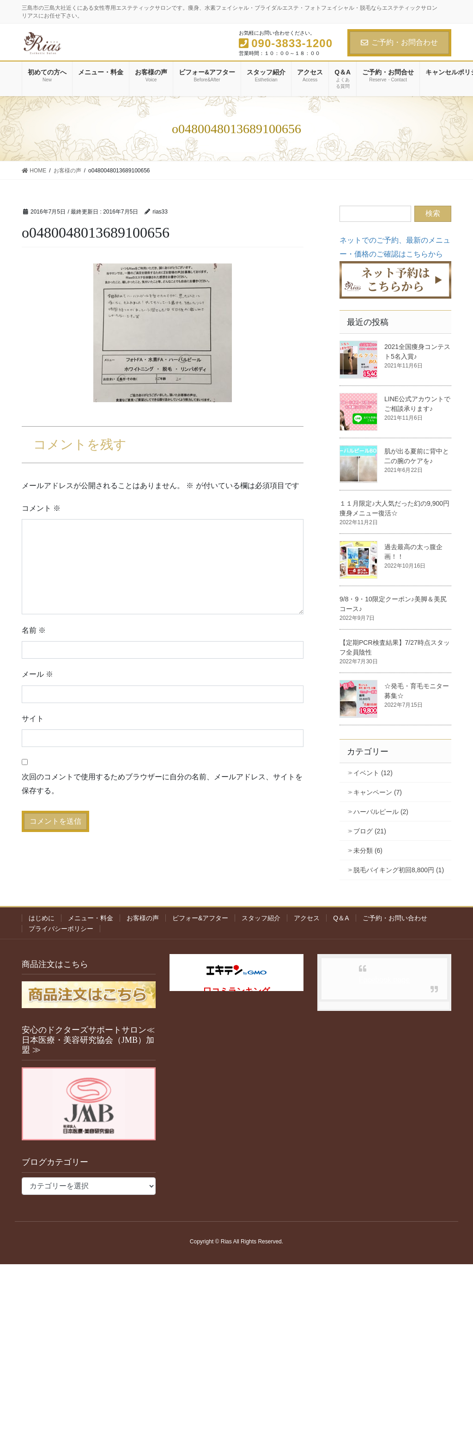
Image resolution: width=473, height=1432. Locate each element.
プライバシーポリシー (61, 928)
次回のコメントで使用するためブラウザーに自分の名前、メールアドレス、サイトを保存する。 (162, 784)
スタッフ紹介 (261, 918)
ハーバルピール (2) (380, 811)
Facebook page (384, 980)
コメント (41, 508)
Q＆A (341, 918)
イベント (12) (373, 773)
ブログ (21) (369, 831)
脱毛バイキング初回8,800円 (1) (398, 870)
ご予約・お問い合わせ (395, 918)
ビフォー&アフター (200, 918)
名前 (34, 630)
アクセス (307, 918)
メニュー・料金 (90, 918)
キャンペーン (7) (377, 792)
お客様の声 (143, 918)
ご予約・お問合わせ (399, 42)
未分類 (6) (367, 850)
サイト (33, 718)
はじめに (42, 918)
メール (37, 674)
